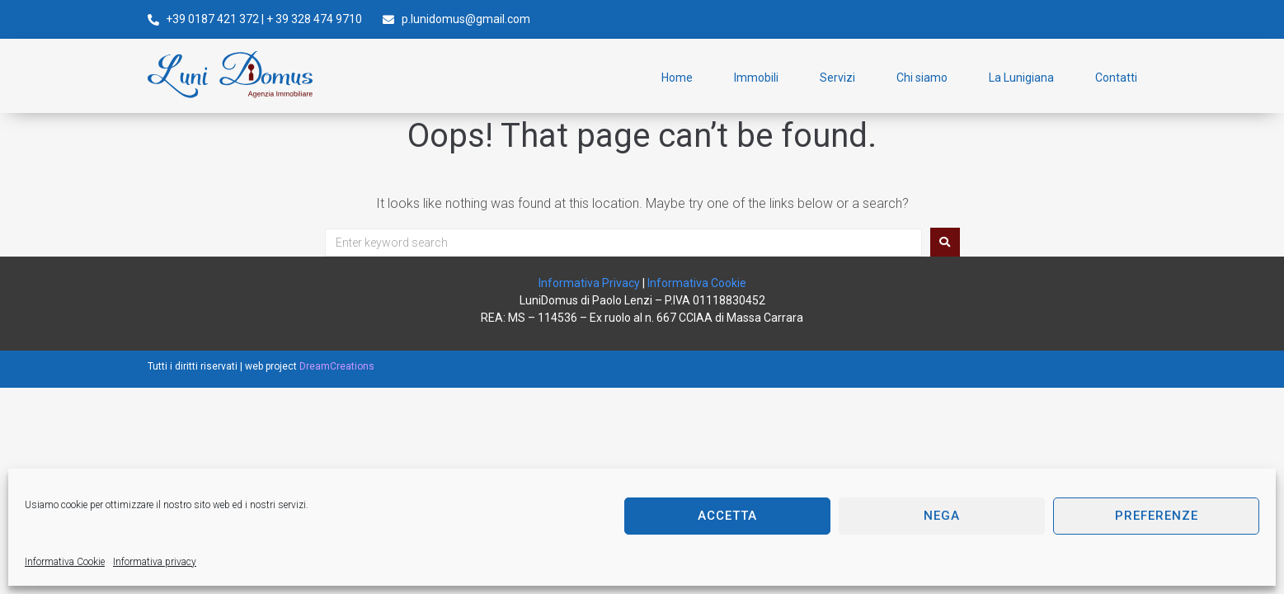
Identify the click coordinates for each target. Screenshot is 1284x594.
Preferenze (1156, 515)
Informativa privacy (154, 562)
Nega (942, 515)
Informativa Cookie (65, 562)
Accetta (727, 515)
